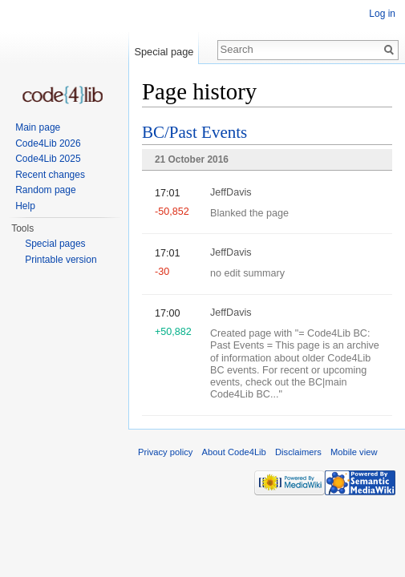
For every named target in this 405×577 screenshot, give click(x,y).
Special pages (55, 243)
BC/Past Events (194, 132)
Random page (45, 190)
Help (25, 206)
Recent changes (50, 174)
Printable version (60, 259)
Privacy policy (165, 452)
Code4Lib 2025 (47, 158)
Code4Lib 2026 (47, 143)
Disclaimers (298, 452)
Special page (163, 52)
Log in (382, 13)
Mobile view (353, 452)
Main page (37, 127)
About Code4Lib (234, 452)
